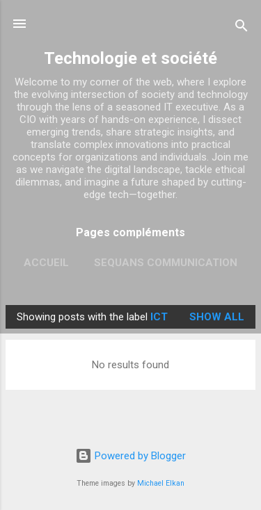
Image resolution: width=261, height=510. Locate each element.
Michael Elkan (160, 483)
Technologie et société (130, 58)
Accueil (46, 262)
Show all (216, 317)
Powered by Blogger (130, 456)
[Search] (241, 28)
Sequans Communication (165, 262)
